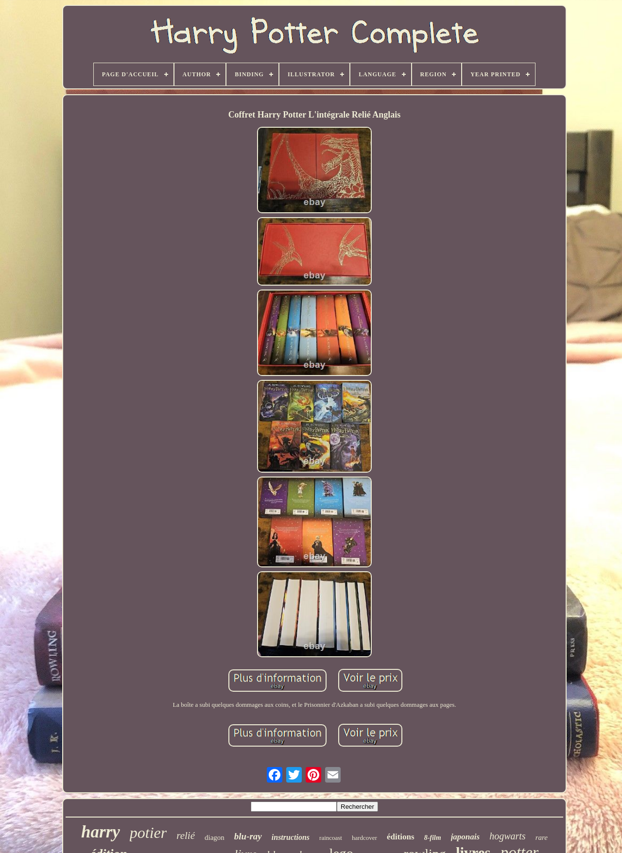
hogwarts (507, 836)
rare (542, 837)
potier (148, 832)
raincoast (330, 837)
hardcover (364, 837)
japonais (465, 836)
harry (100, 831)
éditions (401, 836)
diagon (215, 837)
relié (185, 835)
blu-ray (248, 836)
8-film (432, 837)
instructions (291, 837)
